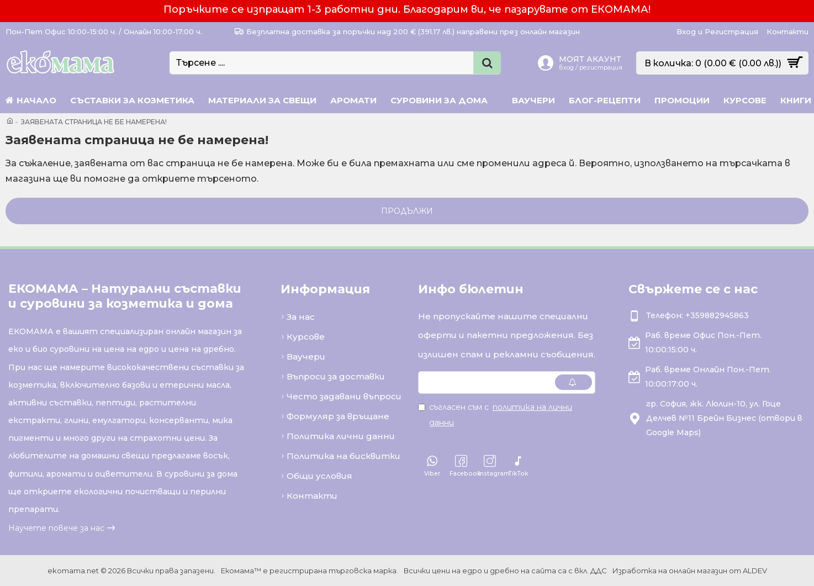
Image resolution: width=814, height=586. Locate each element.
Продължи (407, 211)
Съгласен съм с (495, 414)
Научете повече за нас (56, 528)
